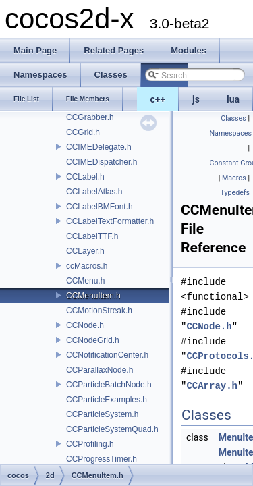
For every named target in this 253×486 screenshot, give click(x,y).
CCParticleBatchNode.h (109, 384)
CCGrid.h (83, 132)
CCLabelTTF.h (92, 236)
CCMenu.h (85, 281)
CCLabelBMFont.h (99, 206)
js (196, 99)
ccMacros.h (86, 266)
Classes (233, 118)
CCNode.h (85, 325)
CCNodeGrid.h (92, 340)
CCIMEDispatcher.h (101, 162)
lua (233, 99)
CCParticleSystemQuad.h (112, 429)
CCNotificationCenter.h (107, 355)
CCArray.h (211, 385)
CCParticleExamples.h (106, 399)
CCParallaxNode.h (99, 370)
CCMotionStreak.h (99, 310)
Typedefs (235, 192)
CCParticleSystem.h (102, 414)
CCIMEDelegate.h (99, 147)
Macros (234, 177)
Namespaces (231, 133)
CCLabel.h (85, 177)
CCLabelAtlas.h (94, 191)
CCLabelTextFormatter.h (110, 221)
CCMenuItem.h (93, 295)
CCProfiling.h (90, 444)
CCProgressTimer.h (101, 459)
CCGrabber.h (90, 117)
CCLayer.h (85, 251)
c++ (158, 99)
